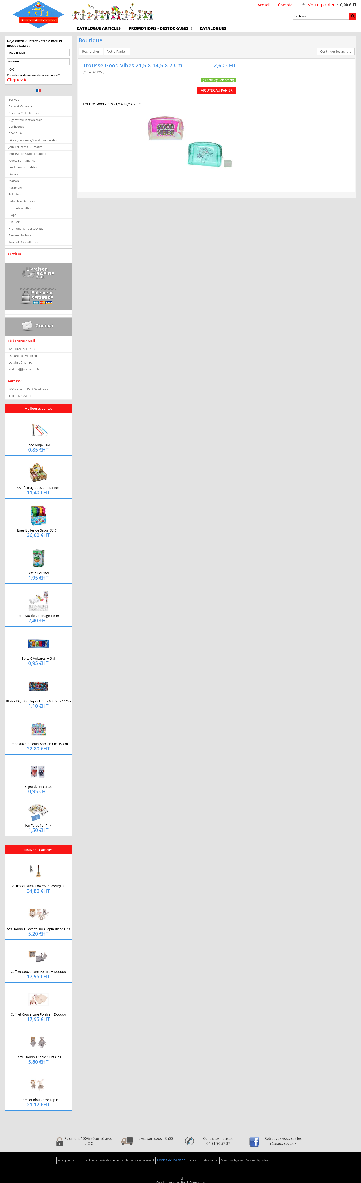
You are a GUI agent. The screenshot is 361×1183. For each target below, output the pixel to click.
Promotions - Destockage (26, 228)
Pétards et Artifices (22, 201)
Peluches (15, 194)
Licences (14, 174)
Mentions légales (232, 1160)
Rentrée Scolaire (20, 235)
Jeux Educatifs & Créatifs (25, 147)
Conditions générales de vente (103, 1160)
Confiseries (16, 127)
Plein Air (14, 222)
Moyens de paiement (140, 1160)
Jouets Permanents (22, 160)
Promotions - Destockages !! (160, 28)
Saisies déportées (258, 1160)
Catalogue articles (99, 28)
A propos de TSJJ (69, 1160)
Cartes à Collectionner (24, 113)
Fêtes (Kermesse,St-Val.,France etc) (32, 140)
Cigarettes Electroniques (25, 120)
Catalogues (213, 28)
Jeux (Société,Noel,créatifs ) (27, 154)
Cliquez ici (18, 80)
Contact (193, 1160)
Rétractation (210, 1160)
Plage (12, 215)
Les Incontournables (23, 167)
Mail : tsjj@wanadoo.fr (24, 369)
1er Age (14, 99)
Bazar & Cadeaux (20, 106)
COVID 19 (15, 133)
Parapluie (15, 188)
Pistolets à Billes (20, 208)
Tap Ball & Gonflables (23, 242)
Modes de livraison (171, 1160)
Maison (14, 181)
